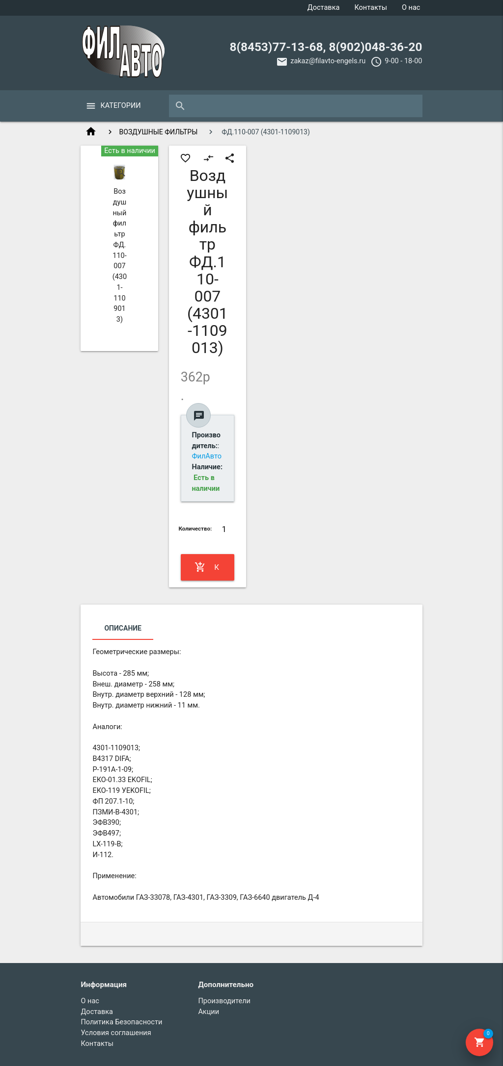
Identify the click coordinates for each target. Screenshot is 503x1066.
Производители (224, 1001)
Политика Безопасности (121, 1022)
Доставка (323, 7)
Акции (208, 1012)
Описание (122, 628)
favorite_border (185, 158)
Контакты (370, 7)
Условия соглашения (116, 1033)
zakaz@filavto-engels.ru (327, 61)
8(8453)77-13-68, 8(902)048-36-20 (325, 47)
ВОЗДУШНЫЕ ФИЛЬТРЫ (158, 132)
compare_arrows (208, 158)
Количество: (195, 528)
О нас (411, 7)
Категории (120, 106)
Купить (208, 567)
